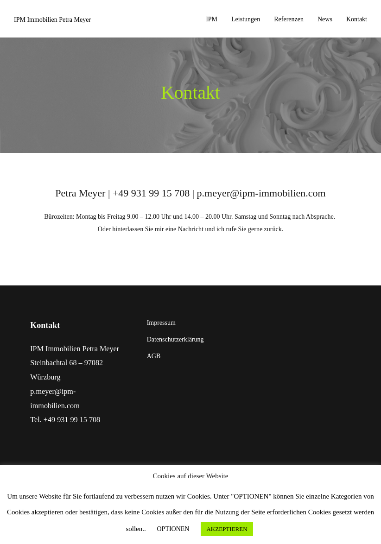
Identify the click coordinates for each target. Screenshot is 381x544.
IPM (211, 19)
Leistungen (245, 19)
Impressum (161, 322)
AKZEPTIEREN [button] (226, 528)
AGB (154, 356)
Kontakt (356, 19)
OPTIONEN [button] (173, 528)
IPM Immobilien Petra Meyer (52, 19)
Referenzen (289, 19)
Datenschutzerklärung (175, 339)
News (325, 19)
